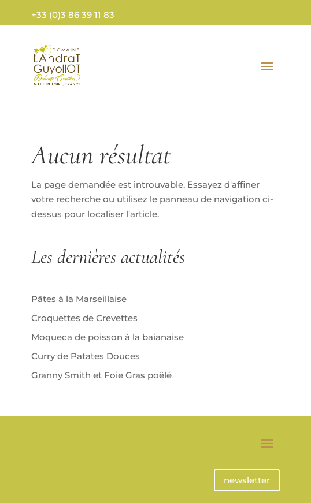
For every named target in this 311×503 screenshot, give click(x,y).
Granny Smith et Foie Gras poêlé (101, 375)
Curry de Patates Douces (85, 356)
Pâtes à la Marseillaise (79, 298)
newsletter (247, 480)
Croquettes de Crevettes (84, 317)
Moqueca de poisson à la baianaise (107, 336)
